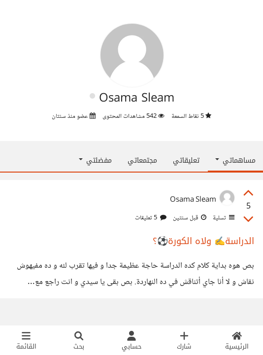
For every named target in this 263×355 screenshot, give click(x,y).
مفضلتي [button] (95, 160)
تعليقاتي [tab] (186, 160)
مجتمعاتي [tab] (142, 160)
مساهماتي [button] (235, 160)
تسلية (222, 218)
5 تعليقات (150, 218)
